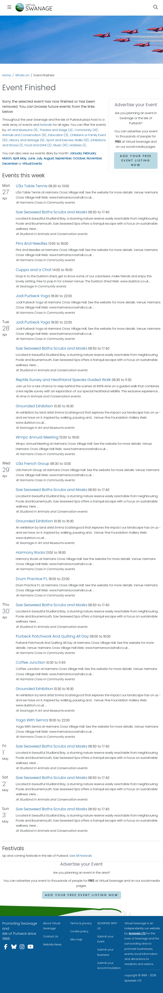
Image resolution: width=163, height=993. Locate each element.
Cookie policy (79, 931)
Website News (52, 944)
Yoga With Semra (32, 720)
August (48, 158)
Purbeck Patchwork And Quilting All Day (52, 636)
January (76, 153)
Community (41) (86, 130)
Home (6, 75)
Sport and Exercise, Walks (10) (67, 140)
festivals (46, 125)
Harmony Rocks (30, 552)
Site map (76, 939)
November (94, 158)
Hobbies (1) (78, 145)
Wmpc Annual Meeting (37, 437)
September (63, 158)
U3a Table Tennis (31, 186)
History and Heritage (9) (26, 140)
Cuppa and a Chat (34, 269)
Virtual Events (32, 163)
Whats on (22, 75)
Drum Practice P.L (32, 578)
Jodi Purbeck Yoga (33, 295)
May (23, 158)
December (10, 163)
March (6, 158)
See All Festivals (81, 856)
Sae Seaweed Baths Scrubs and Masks (51, 212)
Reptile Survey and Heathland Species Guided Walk (63, 379)
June (31, 158)
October (79, 158)
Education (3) (58, 135)
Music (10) (60, 145)
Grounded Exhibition (34, 406)
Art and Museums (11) (22, 130)
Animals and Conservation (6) (24, 135)
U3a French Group (32, 463)
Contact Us (50, 936)
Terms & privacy (81, 923)
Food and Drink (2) (38, 145)
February (89, 153)
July (39, 158)
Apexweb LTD (137, 933)
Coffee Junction (30, 662)
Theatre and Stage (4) (56, 130)
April (16, 158)
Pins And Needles (32, 243)
